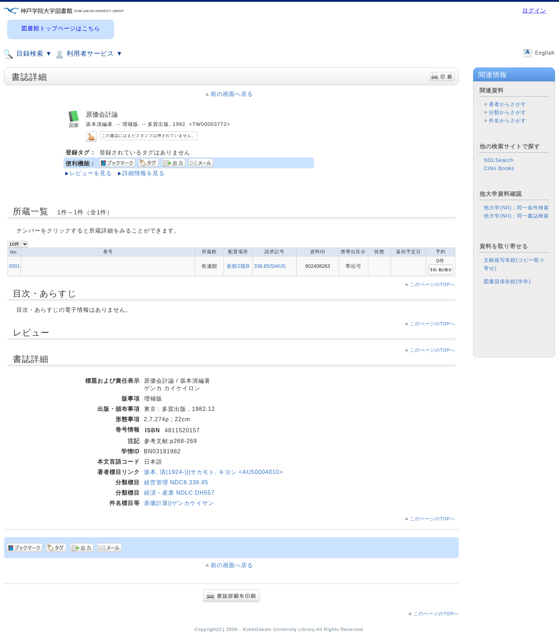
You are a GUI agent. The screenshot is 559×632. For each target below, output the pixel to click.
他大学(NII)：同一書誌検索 (516, 216)
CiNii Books (499, 168)
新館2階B (238, 266)
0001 (14, 266)
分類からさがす (507, 112)
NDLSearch (498, 160)
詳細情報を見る (143, 173)
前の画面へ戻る (232, 94)
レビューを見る (91, 173)
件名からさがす (507, 120)
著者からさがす (507, 104)
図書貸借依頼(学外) (507, 281)
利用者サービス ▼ (88, 54)
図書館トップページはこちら (60, 28)
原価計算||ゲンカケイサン (179, 503)
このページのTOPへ (432, 284)
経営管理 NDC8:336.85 (176, 482)
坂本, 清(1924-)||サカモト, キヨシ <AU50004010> (213, 472)
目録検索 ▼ (27, 54)
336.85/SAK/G (270, 266)
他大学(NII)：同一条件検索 (516, 207)
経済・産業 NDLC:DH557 (179, 493)
